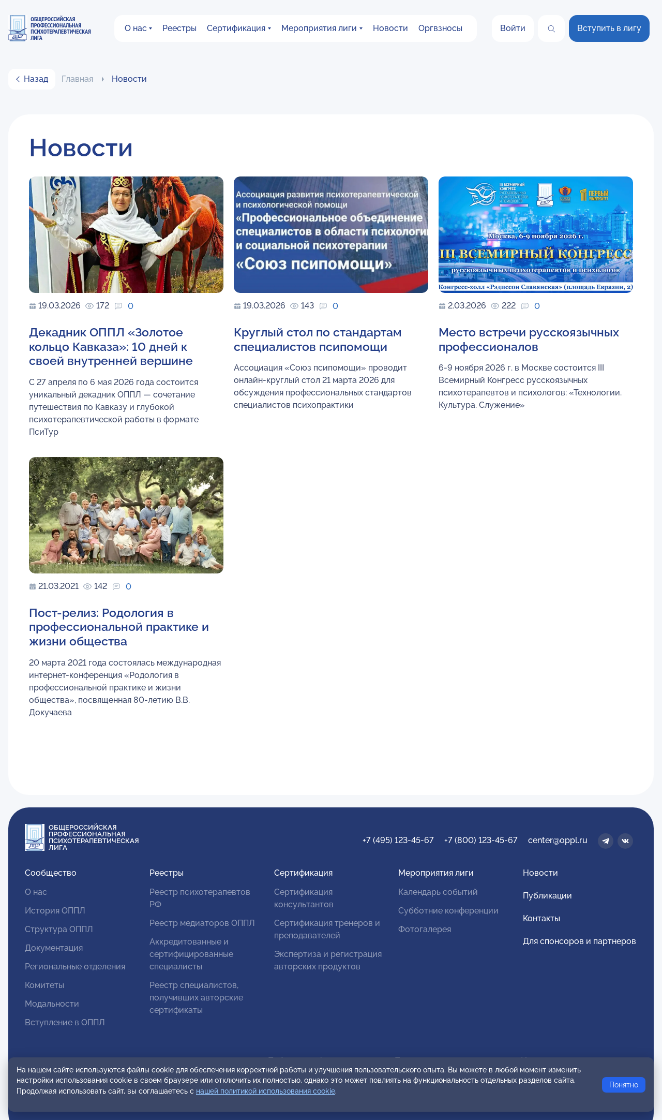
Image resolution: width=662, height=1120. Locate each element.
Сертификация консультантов (304, 898)
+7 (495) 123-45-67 (398, 840)
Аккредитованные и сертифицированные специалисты (191, 954)
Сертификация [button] (236, 28)
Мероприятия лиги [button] (319, 28)
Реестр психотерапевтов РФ (199, 898)
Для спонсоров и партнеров (579, 941)
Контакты (541, 918)
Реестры (179, 28)
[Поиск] (551, 28)
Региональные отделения (75, 966)
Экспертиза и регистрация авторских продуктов (328, 960)
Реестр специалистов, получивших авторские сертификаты (196, 997)
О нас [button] (136, 28)
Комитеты (44, 985)
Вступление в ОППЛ (65, 1022)
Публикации (547, 896)
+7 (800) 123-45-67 (481, 840)
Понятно (623, 1085)
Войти (512, 28)
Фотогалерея (424, 929)
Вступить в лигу (609, 28)
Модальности (52, 1004)
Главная (77, 79)
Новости (390, 28)
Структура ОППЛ (59, 929)
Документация (54, 948)
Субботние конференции (448, 911)
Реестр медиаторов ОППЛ (202, 923)
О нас (36, 892)
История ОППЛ (55, 911)
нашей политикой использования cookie (265, 1091)
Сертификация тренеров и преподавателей (327, 929)
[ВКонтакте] (625, 841)
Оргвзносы (440, 28)
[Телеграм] (605, 841)
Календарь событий (438, 892)
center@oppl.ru (558, 840)
